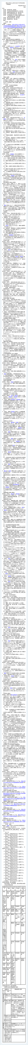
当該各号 (12, 47)
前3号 (7, 225)
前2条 (12, 382)
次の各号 (17, 46)
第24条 (15, 396)
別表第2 (20, 427)
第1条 (8, 825)
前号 (16, 59)
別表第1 (12, 154)
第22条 (10, 396)
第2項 (21, 256)
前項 (9, 199)
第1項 (16, 256)
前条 (14, 71)
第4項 (9, 576)
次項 (12, 395)
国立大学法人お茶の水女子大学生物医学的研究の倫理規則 (14, 798)
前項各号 (11, 234)
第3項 (16, 395)
